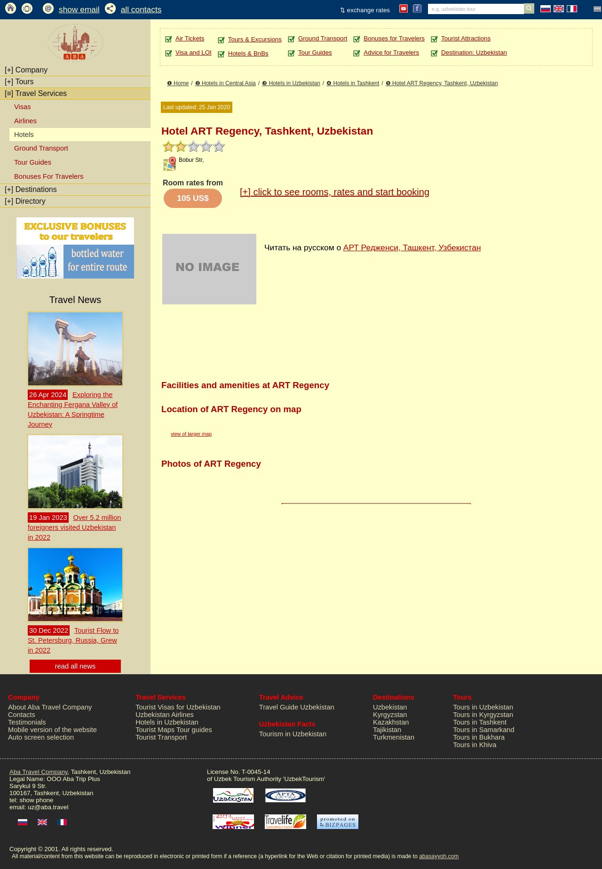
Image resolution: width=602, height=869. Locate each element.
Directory (25, 201)
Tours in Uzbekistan (483, 707)
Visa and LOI (193, 52)
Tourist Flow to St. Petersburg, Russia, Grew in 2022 (73, 640)
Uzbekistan (390, 707)
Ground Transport (41, 148)
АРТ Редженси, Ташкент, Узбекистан (412, 247)
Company (26, 70)
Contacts (21, 714)
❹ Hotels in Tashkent (352, 83)
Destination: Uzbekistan (474, 52)
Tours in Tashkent (480, 722)
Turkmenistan (393, 737)
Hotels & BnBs (248, 53)
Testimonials (27, 722)
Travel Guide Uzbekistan (296, 707)
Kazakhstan (391, 722)
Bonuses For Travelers (48, 176)
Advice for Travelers (391, 52)
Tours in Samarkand (483, 729)
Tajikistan (387, 729)
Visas (22, 107)
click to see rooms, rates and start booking (334, 192)
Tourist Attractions (466, 38)
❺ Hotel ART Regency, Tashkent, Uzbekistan (442, 83)
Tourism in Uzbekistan (292, 734)
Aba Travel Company (38, 771)
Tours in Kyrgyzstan (483, 714)
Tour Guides (32, 162)
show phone (36, 800)
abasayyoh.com (439, 856)
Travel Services (36, 93)
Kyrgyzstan (390, 714)
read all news (75, 666)
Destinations (31, 189)
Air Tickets (189, 38)
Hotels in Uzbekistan (166, 722)
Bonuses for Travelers (394, 38)
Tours (19, 82)
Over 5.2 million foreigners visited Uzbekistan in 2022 (74, 527)
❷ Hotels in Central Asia (225, 83)
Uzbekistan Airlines (164, 714)
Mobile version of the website (52, 729)
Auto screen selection (41, 737)
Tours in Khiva (474, 745)
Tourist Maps (154, 729)
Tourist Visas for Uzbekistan (178, 707)
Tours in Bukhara (479, 737)
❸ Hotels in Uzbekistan (291, 83)
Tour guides (194, 729)
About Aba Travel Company (50, 707)
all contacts (141, 9)
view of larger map (191, 434)
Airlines (25, 121)
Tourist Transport (161, 737)
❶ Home (178, 83)
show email (79, 9)
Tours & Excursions (255, 39)
